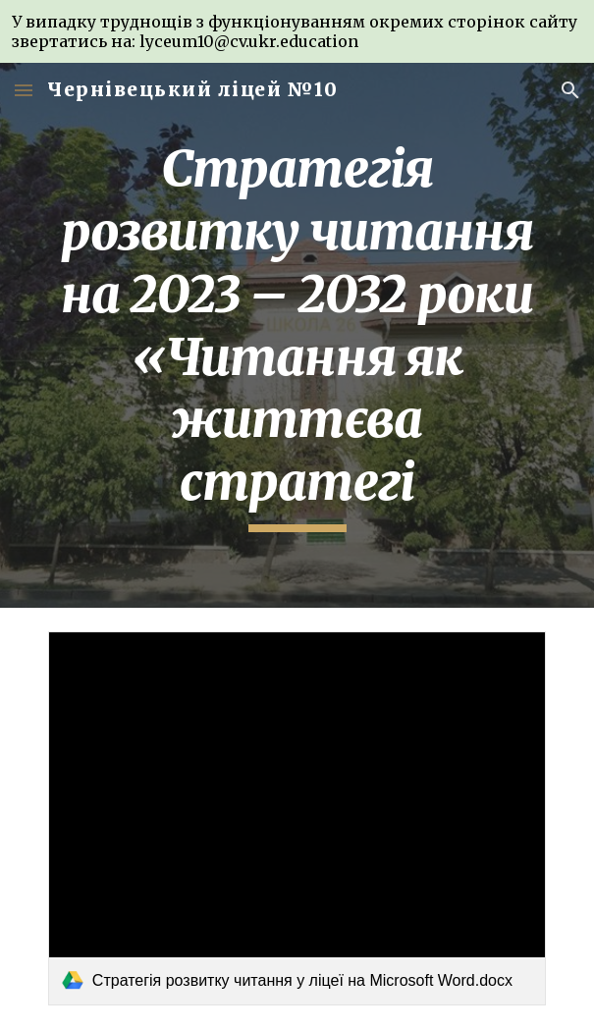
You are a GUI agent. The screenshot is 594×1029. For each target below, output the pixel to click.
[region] (297, 31)
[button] (23, 90)
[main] (297, 335)
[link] (297, 817)
